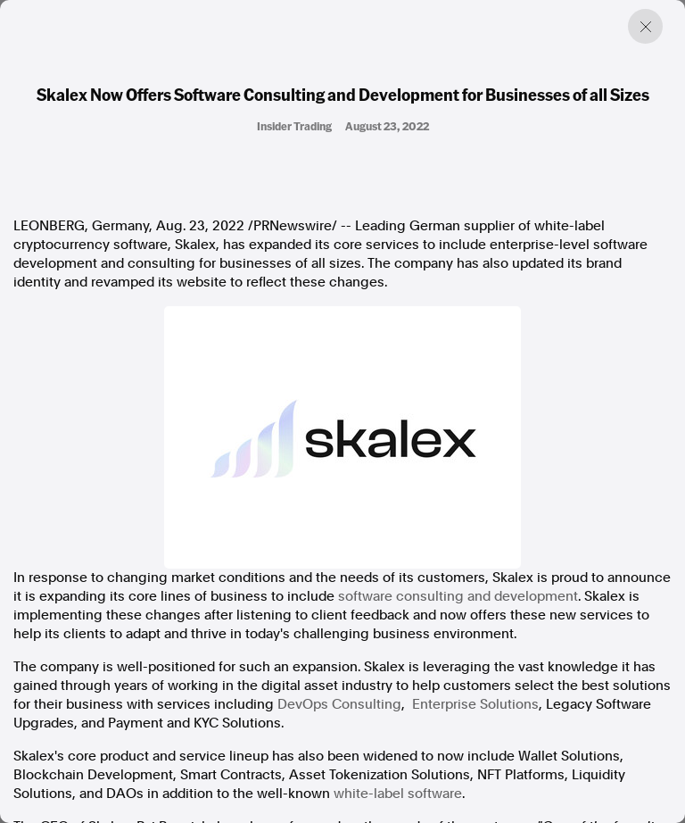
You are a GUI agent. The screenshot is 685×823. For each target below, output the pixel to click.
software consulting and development (458, 596)
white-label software (398, 794)
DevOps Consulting (339, 704)
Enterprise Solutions (475, 704)
